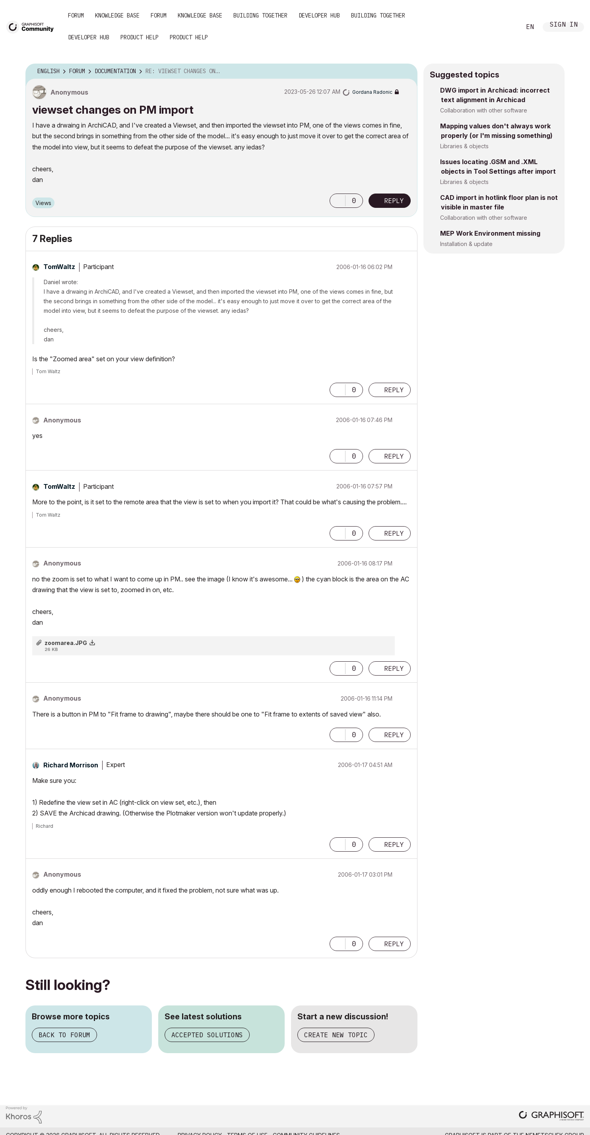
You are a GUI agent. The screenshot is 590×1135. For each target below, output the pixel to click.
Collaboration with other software (483, 110)
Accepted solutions (207, 1035)
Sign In (564, 25)
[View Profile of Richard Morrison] (70, 765)
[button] (337, 200)
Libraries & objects (464, 146)
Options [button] (406, 71)
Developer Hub (319, 15)
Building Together (260, 15)
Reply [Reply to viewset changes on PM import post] (394, 201)
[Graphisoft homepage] (551, 1116)
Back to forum (64, 1035)
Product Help (139, 37)
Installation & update (466, 243)
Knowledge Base (117, 15)
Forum (76, 15)
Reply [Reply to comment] (394, 390)
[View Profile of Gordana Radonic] (372, 92)
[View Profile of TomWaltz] (59, 267)
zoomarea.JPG (66, 642)
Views (43, 202)
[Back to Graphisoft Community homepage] (32, 26)
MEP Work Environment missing (490, 233)
